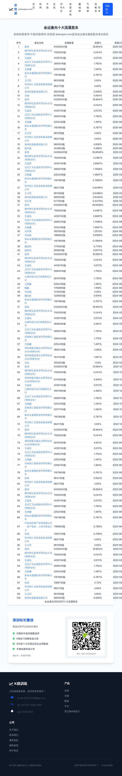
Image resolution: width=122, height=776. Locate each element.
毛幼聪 (28, 235)
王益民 (28, 57)
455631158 (27, 711)
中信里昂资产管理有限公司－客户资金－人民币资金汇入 (38, 526)
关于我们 (13, 729)
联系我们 (13, 734)
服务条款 (13, 740)
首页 (34, 6)
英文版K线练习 (72, 711)
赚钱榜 (80, 7)
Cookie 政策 (107, 765)
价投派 (15, 9)
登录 (99, 9)
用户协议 (13, 750)
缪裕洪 (28, 250)
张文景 (28, 201)
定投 (54, 6)
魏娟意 (28, 246)
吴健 (27, 95)
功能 (66, 695)
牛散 (47, 6)
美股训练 (70, 9)
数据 (66, 700)
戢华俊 (28, 148)
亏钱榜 (88, 7)
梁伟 (27, 46)
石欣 (27, 362)
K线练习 (107, 9)
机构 (40, 6)
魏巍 (27, 287)
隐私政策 (13, 745)
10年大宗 (62, 7)
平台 (66, 706)
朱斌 (27, 478)
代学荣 (28, 231)
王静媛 (28, 69)
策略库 (96, 7)
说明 (66, 690)
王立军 (28, 80)
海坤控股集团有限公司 (36, 91)
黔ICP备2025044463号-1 (86, 765)
